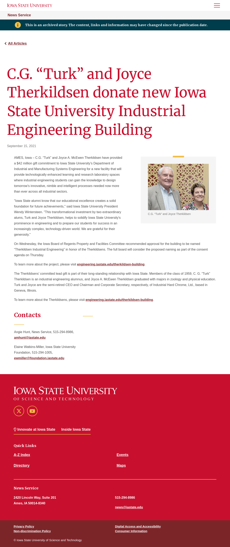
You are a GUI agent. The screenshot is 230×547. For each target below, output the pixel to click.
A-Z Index (22, 455)
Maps (121, 465)
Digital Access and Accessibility (138, 526)
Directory (22, 465)
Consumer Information (131, 531)
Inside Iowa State (76, 429)
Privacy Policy (24, 526)
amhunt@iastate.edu (30, 337)
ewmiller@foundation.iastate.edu (39, 358)
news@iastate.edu (129, 507)
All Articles (17, 43)
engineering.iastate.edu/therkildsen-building (111, 264)
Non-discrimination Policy (32, 531)
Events (122, 455)
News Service (19, 15)
